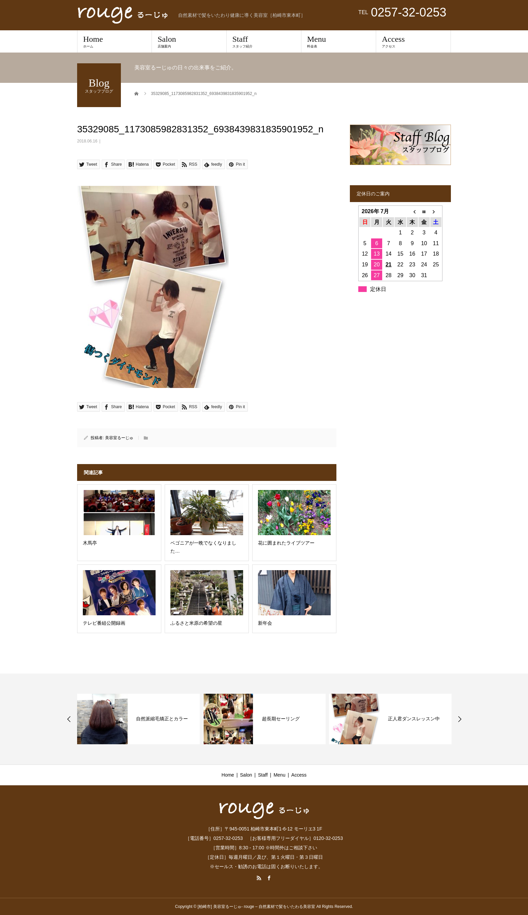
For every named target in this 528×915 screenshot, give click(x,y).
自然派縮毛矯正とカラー (162, 718)
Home (114, 41)
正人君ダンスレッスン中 (414, 718)
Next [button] (459, 719)
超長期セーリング (281, 718)
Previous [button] (69, 719)
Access (413, 41)
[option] (138, 719)
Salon (189, 41)
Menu (338, 41)
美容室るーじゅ (119, 437)
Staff (263, 41)
